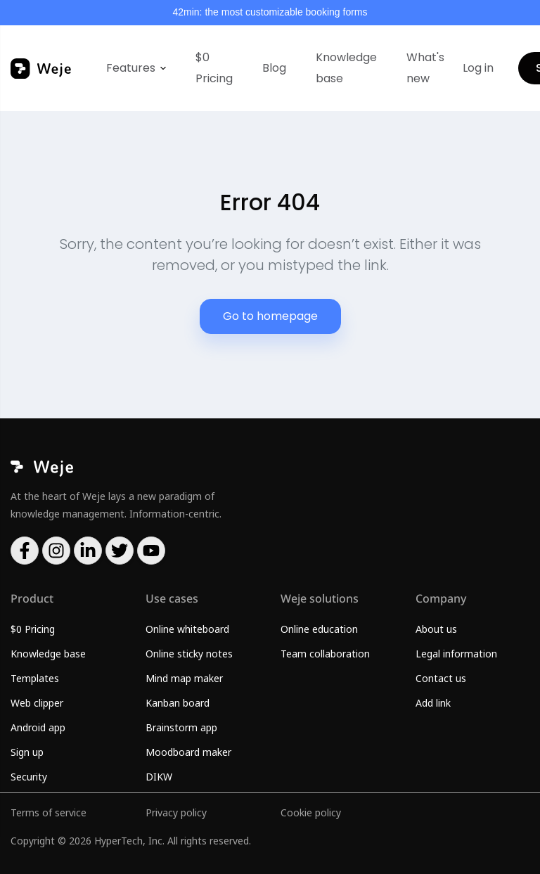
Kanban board (178, 702)
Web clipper (37, 702)
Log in (478, 68)
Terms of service (48, 812)
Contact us (441, 678)
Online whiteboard (187, 629)
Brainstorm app (181, 727)
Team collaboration (325, 653)
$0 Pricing (214, 67)
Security (29, 776)
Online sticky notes (189, 653)
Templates (35, 678)
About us (436, 629)
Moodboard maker (188, 752)
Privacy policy (176, 812)
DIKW (159, 776)
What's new (425, 67)
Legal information (456, 653)
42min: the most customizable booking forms (269, 12)
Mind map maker (184, 678)
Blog (274, 68)
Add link (433, 702)
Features (130, 68)
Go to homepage (270, 316)
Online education (319, 629)
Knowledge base (346, 67)
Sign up (27, 752)
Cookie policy (311, 812)
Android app (38, 727)
